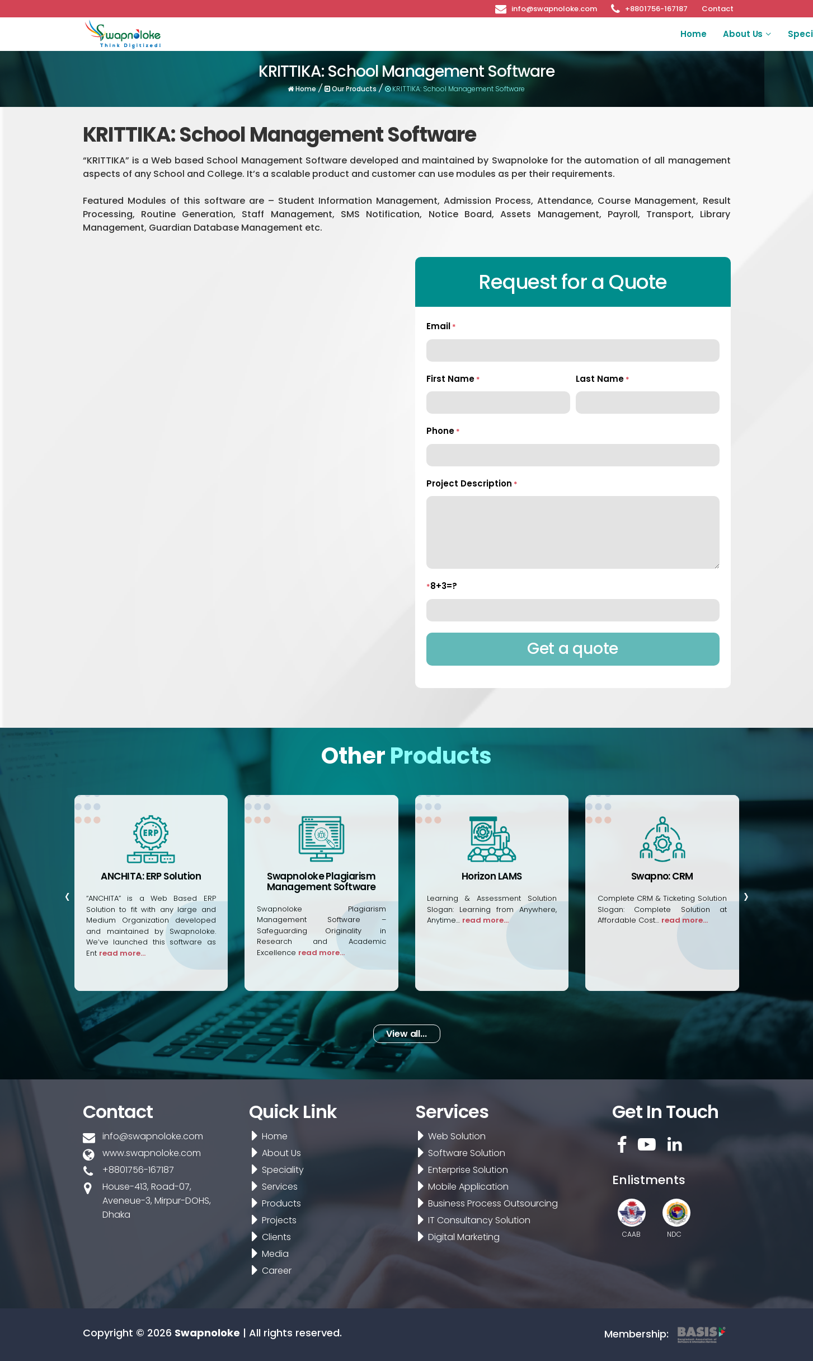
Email (441, 326)
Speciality (435, 34)
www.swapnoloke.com (151, 1153)
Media (687, 34)
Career (741, 34)
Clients (642, 34)
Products (542, 34)
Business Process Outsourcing (484, 1203)
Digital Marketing (455, 1237)
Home (318, 34)
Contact (718, 7)
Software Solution (458, 1153)
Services (489, 34)
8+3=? (441, 586)
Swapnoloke (207, 1333)
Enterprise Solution (460, 1169)
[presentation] (67, 896)
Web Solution (448, 1136)
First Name (453, 379)
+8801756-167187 (656, 7)
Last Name (602, 379)
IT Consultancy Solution (471, 1220)
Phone (443, 431)
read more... (122, 953)
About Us (368, 34)
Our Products (351, 88)
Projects (594, 34)
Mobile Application (460, 1186)
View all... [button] (406, 1033)
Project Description (472, 483)
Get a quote (572, 649)
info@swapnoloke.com (554, 7)
